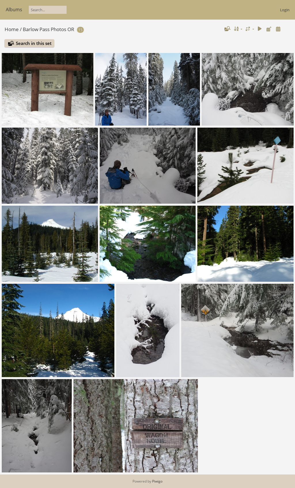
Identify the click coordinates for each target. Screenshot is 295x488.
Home (12, 29)
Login (285, 9)
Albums (14, 9)
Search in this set (34, 43)
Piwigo (157, 481)
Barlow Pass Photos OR (48, 29)
